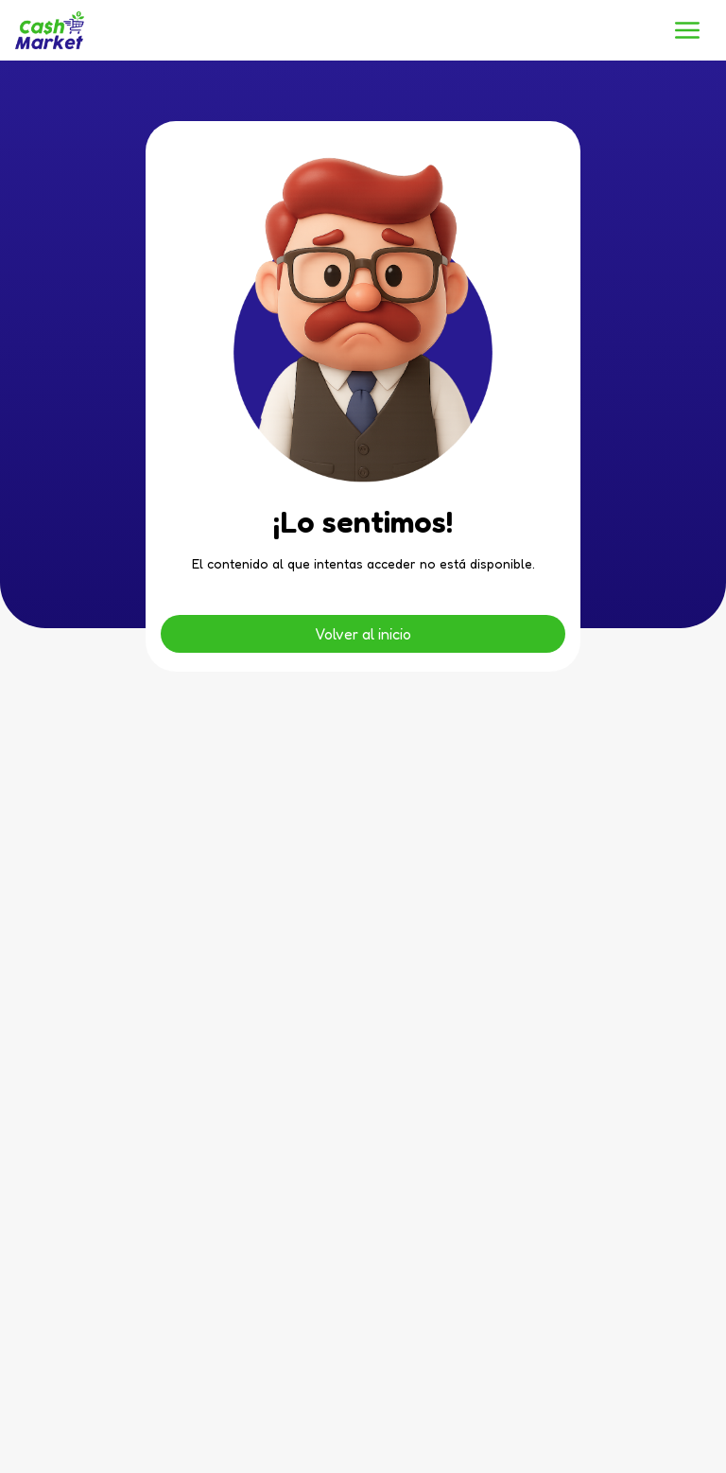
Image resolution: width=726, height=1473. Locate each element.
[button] (687, 30)
